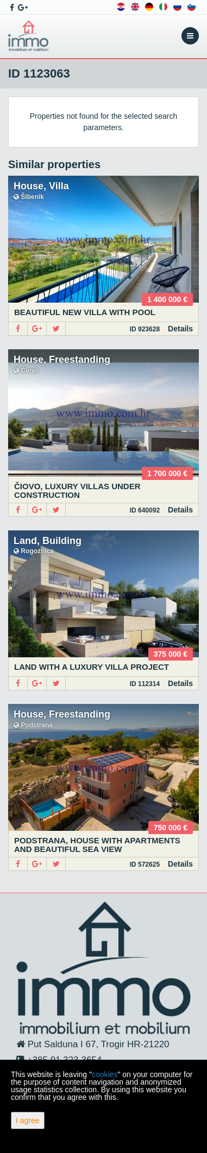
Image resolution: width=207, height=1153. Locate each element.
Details (180, 328)
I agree (28, 1120)
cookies (104, 1074)
